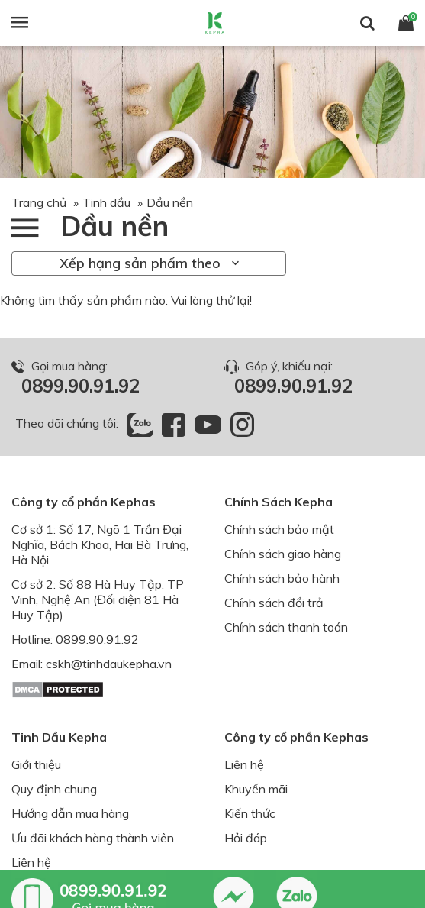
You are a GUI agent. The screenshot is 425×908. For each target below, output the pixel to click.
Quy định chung (54, 789)
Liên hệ (31, 862)
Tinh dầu (106, 202)
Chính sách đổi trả (274, 602)
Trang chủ (38, 202)
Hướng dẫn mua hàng (70, 813)
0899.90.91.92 (80, 385)
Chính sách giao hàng (282, 553)
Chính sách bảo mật (279, 529)
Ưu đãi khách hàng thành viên (92, 837)
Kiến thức (249, 813)
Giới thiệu (36, 764)
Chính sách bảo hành (282, 578)
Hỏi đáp (245, 837)
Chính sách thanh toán (286, 627)
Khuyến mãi (256, 789)
